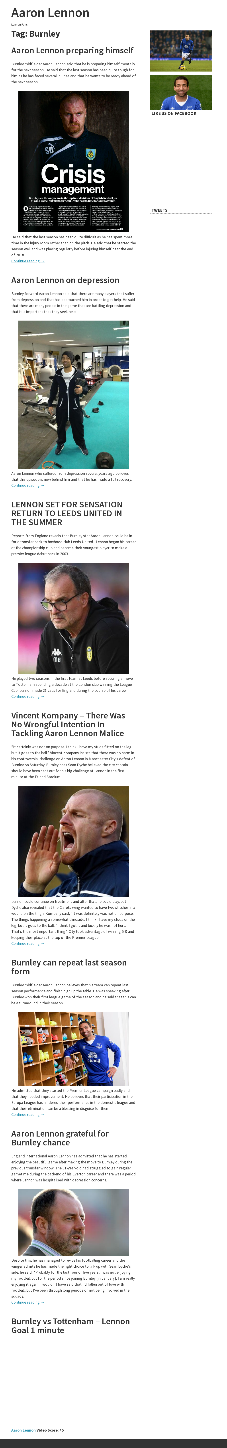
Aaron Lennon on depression (65, 279)
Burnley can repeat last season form (69, 967)
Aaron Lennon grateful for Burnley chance (60, 1138)
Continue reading (28, 260)
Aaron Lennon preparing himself (72, 50)
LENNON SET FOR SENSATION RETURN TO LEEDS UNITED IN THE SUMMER (67, 513)
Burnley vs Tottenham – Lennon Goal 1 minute (70, 1326)
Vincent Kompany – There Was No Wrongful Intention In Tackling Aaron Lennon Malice (68, 724)
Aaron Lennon (50, 12)
